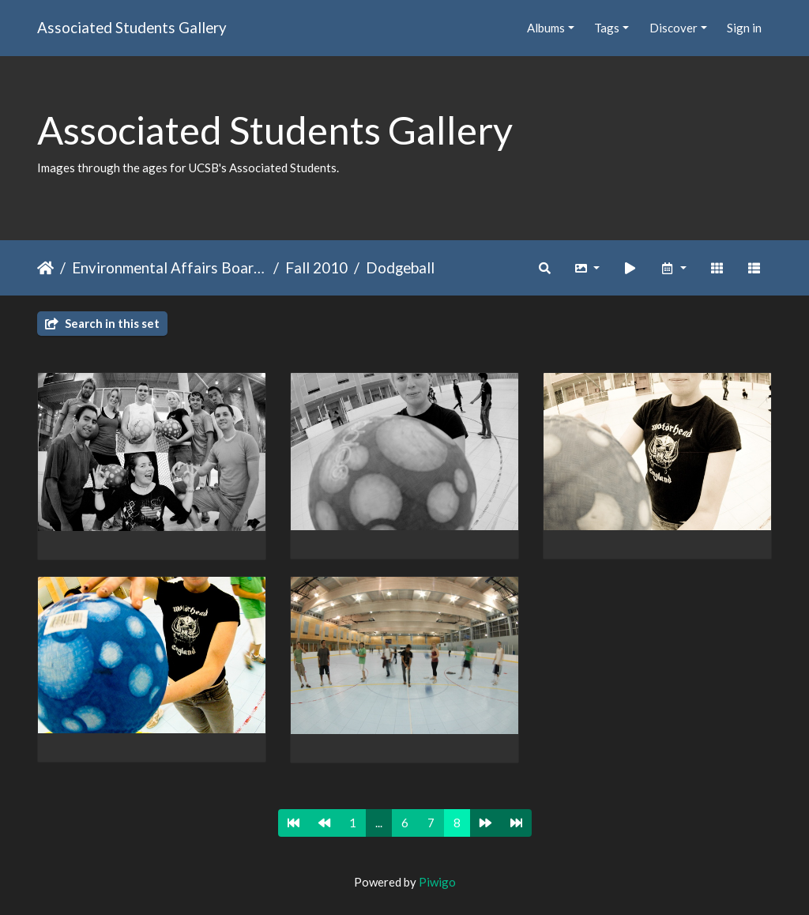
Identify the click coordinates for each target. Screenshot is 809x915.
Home (45, 268)
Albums (546, 28)
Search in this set (102, 323)
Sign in (744, 28)
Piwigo (437, 882)
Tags (606, 28)
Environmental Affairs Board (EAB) (169, 267)
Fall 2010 (316, 267)
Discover (673, 28)
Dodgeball (400, 267)
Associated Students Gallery (132, 27)
